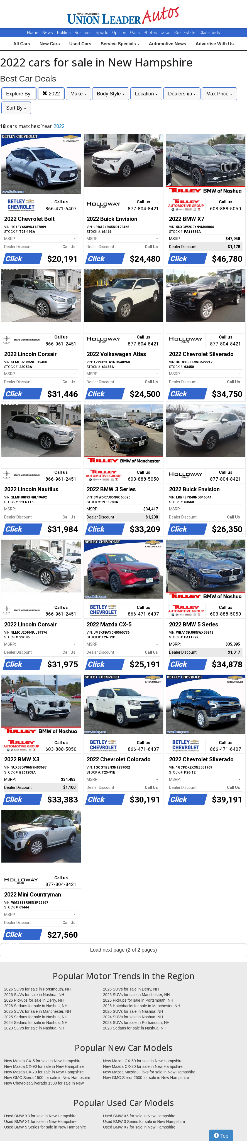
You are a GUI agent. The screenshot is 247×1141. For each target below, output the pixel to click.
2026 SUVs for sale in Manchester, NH (136, 994)
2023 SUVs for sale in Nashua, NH (34, 1028)
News (47, 32)
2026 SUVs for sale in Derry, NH (131, 989)
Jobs (166, 32)
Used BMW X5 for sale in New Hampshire (139, 1116)
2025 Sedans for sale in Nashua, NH (35, 1017)
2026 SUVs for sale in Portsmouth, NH (37, 989)
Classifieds (209, 32)
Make (78, 94)
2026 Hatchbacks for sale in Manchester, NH (141, 1006)
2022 (51, 94)
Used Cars (80, 43)
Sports (102, 32)
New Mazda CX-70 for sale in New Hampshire (44, 1072)
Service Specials (120, 43)
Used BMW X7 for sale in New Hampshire (139, 1127)
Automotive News (167, 43)
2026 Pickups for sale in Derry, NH (34, 1000)
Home (32, 32)
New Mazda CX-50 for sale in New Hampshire (143, 1061)
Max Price (219, 94)
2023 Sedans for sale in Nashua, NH (134, 1028)
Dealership (182, 94)
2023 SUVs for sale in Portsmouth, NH (136, 1022)
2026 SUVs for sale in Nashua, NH (34, 994)
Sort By (16, 108)
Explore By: (19, 94)
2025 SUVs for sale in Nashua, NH (133, 1011)
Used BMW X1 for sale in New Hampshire (40, 1121)
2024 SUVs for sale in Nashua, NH (133, 1017)
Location (146, 94)
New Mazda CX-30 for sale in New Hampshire (143, 1066)
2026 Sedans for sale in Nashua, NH (35, 1006)
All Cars (21, 43)
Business (84, 32)
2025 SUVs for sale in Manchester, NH (37, 1011)
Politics (64, 32)
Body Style (110, 94)
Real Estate (185, 32)
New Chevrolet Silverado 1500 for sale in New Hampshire (44, 1083)
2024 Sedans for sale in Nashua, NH (35, 1022)
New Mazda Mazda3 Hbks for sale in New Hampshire (149, 1072)
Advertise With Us (215, 43)
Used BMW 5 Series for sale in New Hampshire (45, 1127)
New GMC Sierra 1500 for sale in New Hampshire (47, 1077)
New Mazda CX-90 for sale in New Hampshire (44, 1066)
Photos (151, 32)
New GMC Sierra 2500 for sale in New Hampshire (146, 1077)
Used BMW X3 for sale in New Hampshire (40, 1116)
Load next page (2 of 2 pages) (123, 950)
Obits (135, 32)
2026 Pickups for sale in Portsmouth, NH (138, 1000)
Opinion (119, 32)
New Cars (50, 43)
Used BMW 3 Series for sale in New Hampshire (144, 1121)
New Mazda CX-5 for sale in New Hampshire (43, 1061)
